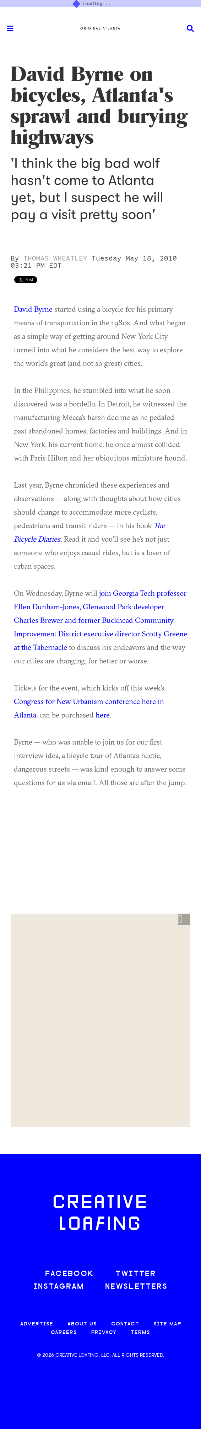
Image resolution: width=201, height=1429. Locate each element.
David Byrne (33, 309)
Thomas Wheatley (55, 258)
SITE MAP (167, 1324)
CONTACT (125, 1324)
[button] (184, 919)
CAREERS (64, 1332)
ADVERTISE (36, 1324)
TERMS (140, 1332)
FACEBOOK (69, 1274)
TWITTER (135, 1274)
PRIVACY (103, 1332)
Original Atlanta (100, 28)
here (102, 714)
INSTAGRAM (58, 1287)
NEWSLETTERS (136, 1287)
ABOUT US (82, 1324)
